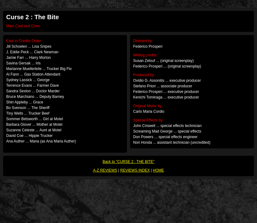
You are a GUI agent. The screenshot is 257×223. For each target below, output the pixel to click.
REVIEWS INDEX (135, 170)
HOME (158, 170)
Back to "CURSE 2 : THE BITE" (128, 162)
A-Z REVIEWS (105, 170)
